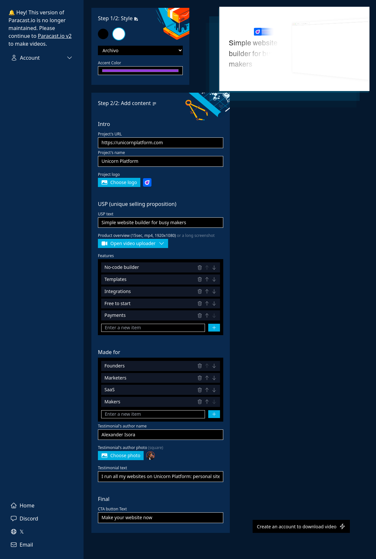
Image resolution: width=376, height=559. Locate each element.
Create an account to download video (301, 526)
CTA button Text (112, 509)
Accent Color (109, 63)
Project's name (111, 152)
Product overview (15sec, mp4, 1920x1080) (156, 235)
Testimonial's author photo (130, 447)
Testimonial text (112, 468)
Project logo (109, 174)
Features (106, 255)
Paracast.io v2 (55, 35)
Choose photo (120, 455)
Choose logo (119, 182)
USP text (105, 214)
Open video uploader (133, 243)
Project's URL (110, 134)
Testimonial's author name (122, 426)
